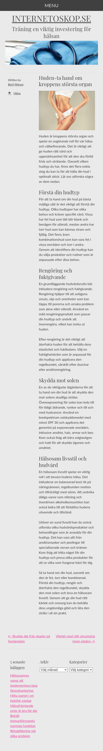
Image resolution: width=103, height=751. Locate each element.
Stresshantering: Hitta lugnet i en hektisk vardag (22, 695)
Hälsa (17, 93)
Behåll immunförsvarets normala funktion (23, 721)
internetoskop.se (51, 18)
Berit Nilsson (15, 84)
